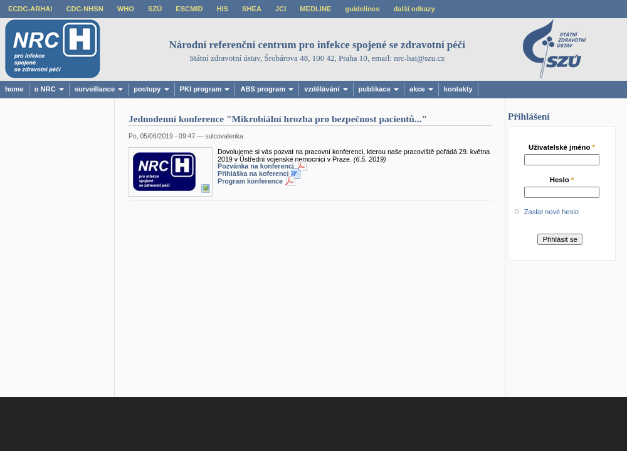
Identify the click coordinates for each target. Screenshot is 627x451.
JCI (280, 9)
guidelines (362, 9)
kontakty (458, 89)
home (14, 89)
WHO (125, 9)
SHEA (251, 9)
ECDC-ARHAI (30, 9)
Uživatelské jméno (562, 147)
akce (421, 89)
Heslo (562, 180)
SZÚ (155, 9)
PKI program (205, 89)
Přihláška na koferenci (253, 173)
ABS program (266, 89)
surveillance (99, 89)
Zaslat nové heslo (551, 211)
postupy (151, 89)
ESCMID (189, 9)
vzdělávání (325, 89)
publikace (379, 89)
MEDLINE (315, 9)
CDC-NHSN (84, 9)
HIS (223, 9)
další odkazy (414, 9)
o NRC (49, 89)
